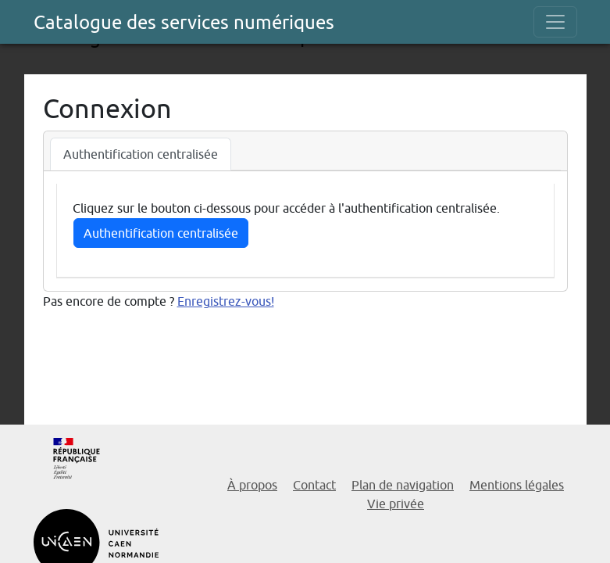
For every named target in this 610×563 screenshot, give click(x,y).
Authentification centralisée (161, 233)
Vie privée (395, 504)
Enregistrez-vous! (225, 301)
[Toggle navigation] (555, 22)
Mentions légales (516, 485)
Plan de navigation (402, 485)
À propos (252, 485)
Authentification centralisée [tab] (140, 154)
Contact (314, 485)
